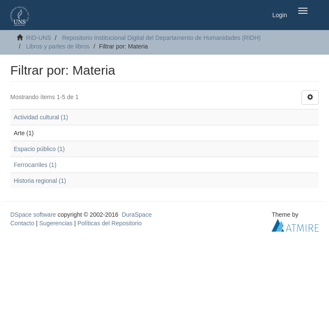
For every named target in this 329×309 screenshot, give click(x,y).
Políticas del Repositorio (110, 223)
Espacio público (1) (39, 148)
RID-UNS (38, 37)
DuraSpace (137, 214)
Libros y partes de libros (58, 46)
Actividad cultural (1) (41, 117)
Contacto (22, 223)
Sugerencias (55, 223)
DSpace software (33, 214)
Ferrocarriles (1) (35, 164)
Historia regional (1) (40, 180)
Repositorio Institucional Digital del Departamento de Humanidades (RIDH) (161, 37)
